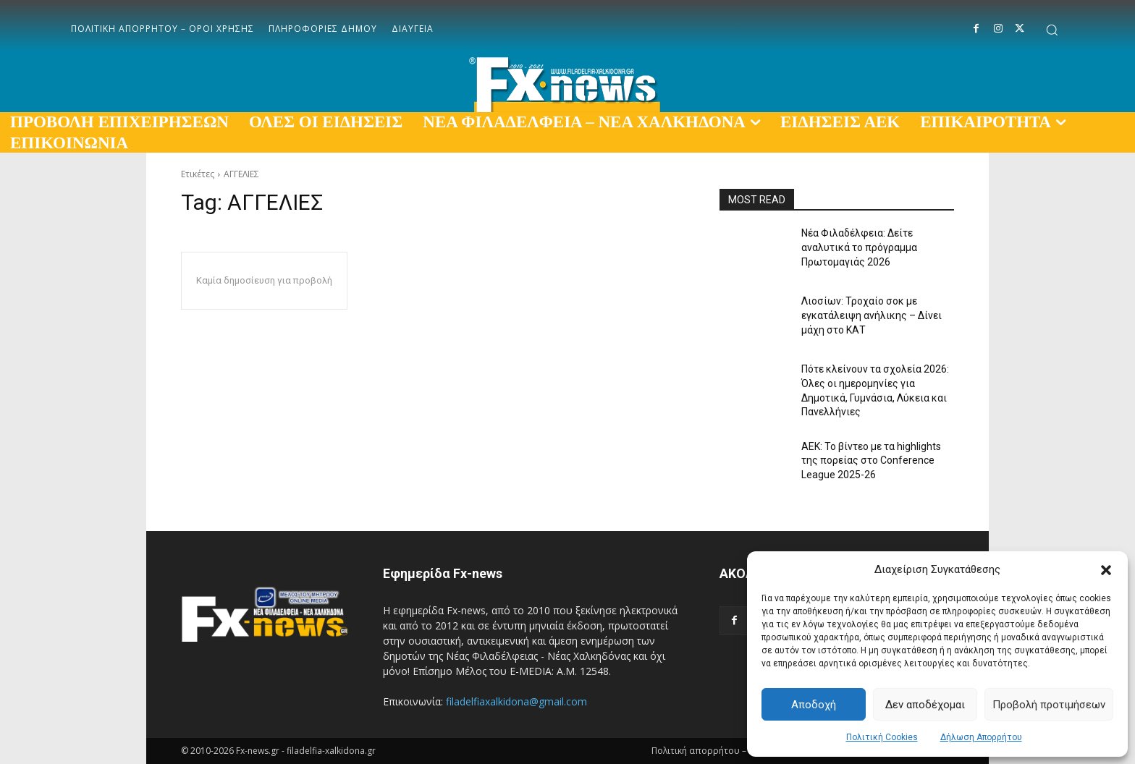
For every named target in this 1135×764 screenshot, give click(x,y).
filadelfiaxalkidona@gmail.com (516, 701)
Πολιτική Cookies (882, 737)
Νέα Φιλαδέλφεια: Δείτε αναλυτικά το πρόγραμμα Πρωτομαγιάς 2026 (859, 247)
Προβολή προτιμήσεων (1048, 704)
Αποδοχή (813, 704)
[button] (1106, 570)
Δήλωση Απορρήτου (981, 737)
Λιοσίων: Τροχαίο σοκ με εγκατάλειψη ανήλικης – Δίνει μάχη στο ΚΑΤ (871, 315)
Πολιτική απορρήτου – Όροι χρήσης (727, 750)
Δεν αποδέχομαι (925, 704)
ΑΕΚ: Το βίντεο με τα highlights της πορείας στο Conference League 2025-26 (871, 460)
